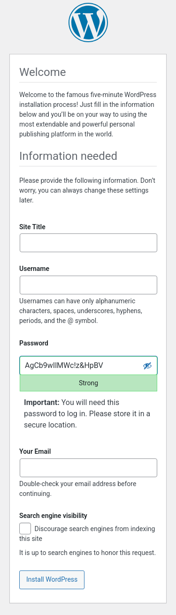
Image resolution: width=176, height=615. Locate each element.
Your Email (35, 451)
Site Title (32, 227)
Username (34, 268)
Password (33, 343)
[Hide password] (147, 365)
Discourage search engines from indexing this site (87, 533)
